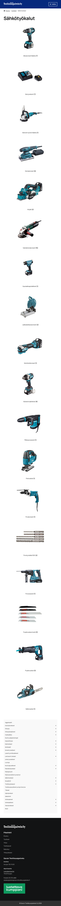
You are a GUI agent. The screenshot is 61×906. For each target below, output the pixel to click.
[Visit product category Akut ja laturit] (30, 79)
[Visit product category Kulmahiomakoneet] (30, 232)
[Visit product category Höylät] (30, 194)
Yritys (5, 843)
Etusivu (8, 11)
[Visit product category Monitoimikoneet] (30, 348)
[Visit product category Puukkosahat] (30, 655)
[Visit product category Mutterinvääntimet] (30, 386)
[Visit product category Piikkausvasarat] (30, 425)
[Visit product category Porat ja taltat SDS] (30, 540)
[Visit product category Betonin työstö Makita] (30, 117)
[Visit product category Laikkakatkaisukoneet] (30, 309)
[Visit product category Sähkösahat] (30, 693)
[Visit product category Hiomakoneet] (30, 156)
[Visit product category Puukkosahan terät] (30, 617)
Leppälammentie (9, 871)
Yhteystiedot (8, 853)
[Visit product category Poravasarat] (30, 578)
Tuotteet (14, 11)
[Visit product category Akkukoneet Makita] (30, 40)
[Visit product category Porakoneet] (30, 501)
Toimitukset (7, 846)
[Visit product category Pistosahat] (30, 463)
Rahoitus (6, 849)
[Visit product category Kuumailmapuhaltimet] (30, 271)
